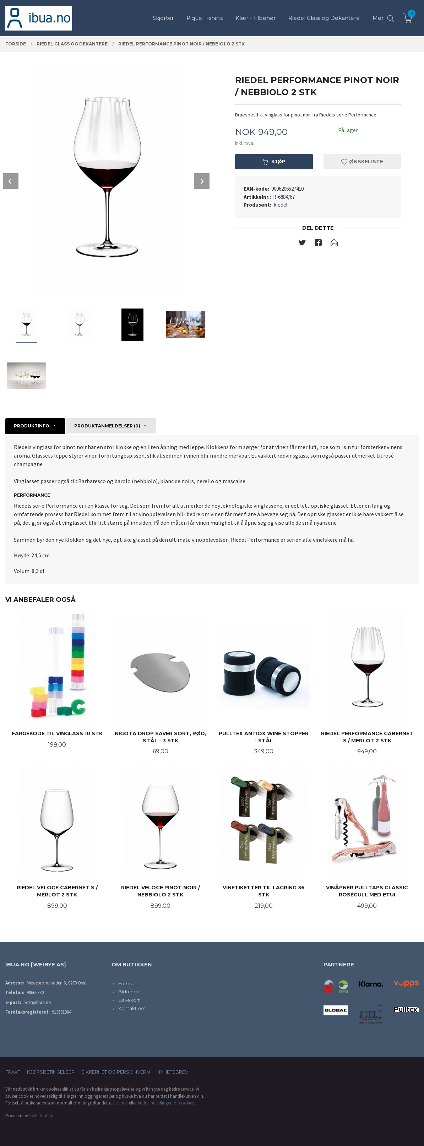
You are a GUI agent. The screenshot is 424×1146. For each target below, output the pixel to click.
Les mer (120, 1103)
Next (202, 181)
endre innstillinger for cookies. (166, 1103)
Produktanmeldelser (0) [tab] (107, 426)
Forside (127, 983)
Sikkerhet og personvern (115, 1072)
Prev (10, 181)
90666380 (35, 992)
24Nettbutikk (41, 1116)
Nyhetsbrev (172, 1072)
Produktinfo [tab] (31, 426)
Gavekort (129, 1000)
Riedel (280, 204)
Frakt (12, 1072)
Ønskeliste (362, 161)
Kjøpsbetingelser (51, 1072)
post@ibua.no (37, 1002)
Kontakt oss (131, 1008)
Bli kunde (129, 991)
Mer (378, 18)
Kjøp (274, 161)
